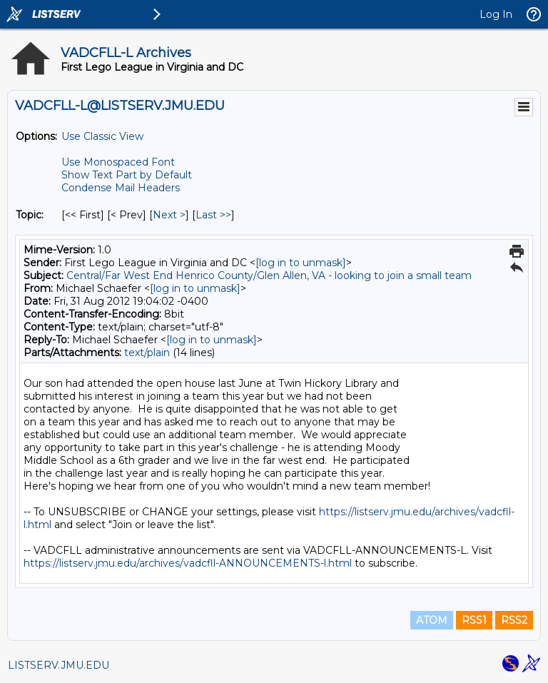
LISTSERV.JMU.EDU (58, 665)
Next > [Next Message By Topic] (169, 214)
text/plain (147, 352)
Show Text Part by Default (126, 174)
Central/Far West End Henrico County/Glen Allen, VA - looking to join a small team (269, 275)
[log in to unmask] (300, 262)
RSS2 (514, 620)
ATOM (431, 620)
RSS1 (474, 620)
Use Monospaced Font (118, 162)
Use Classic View (102, 136)
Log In (496, 14)
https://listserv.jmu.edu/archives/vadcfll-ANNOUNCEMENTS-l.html (188, 563)
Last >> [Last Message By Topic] (213, 214)
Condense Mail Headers (120, 187)
